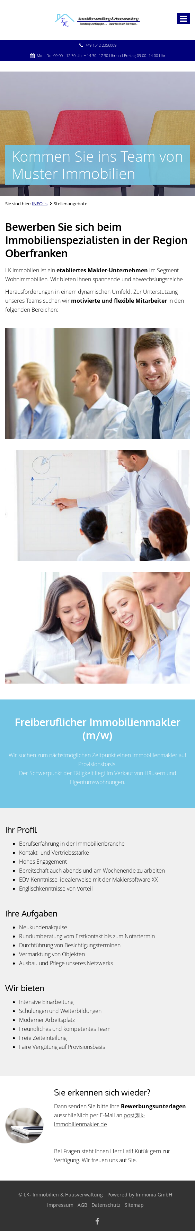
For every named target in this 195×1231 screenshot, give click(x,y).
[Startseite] (97, 20)
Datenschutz (106, 1205)
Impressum (60, 1205)
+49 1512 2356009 (100, 45)
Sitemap (134, 1205)
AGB (82, 1205)
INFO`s (39, 203)
